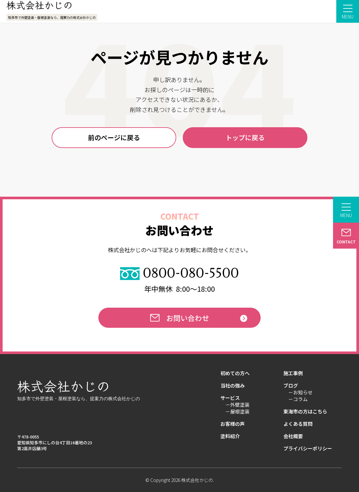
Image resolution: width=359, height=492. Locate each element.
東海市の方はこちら (305, 411)
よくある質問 (298, 424)
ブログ (290, 385)
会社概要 (293, 436)
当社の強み (232, 385)
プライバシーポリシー (307, 448)
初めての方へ (235, 373)
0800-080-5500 (179, 274)
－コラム (298, 399)
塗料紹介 (230, 436)
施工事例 (293, 373)
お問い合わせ (179, 318)
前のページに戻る (114, 137)
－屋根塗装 (237, 411)
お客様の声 (232, 424)
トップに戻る (245, 137)
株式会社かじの (197, 480)
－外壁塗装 (237, 405)
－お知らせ (300, 392)
